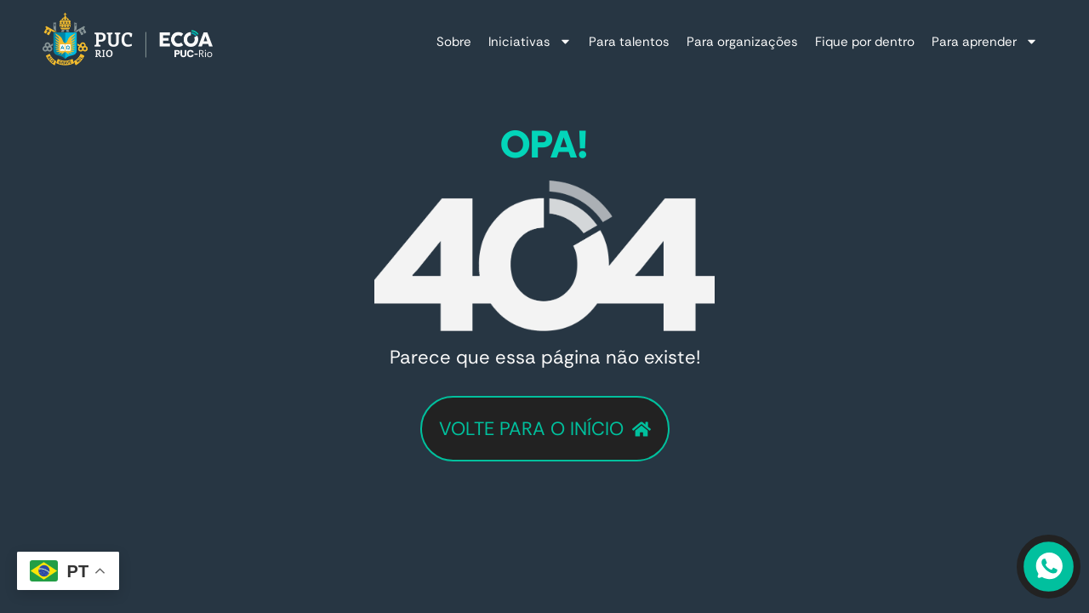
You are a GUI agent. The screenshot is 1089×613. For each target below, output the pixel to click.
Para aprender (985, 42)
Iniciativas (530, 42)
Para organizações (742, 41)
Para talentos (629, 41)
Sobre (453, 41)
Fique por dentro (865, 41)
